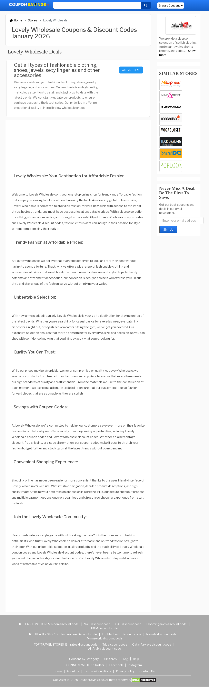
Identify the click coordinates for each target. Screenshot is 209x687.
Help (136, 659)
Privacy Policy (125, 671)
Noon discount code (65, 624)
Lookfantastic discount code (121, 634)
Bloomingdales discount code (166, 624)
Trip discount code (114, 644)
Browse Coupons (171, 5)
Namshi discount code (161, 634)
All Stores (110, 659)
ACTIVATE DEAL (131, 70)
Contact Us (147, 671)
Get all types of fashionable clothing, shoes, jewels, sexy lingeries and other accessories (57, 70)
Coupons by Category (84, 659)
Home (16, 20)
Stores (32, 20)
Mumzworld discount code (104, 638)
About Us (73, 671)
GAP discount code (128, 624)
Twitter (99, 665)
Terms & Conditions (97, 671)
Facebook (116, 665)
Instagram (135, 665)
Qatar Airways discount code (151, 644)
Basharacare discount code (78, 634)
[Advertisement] (78, 141)
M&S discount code (97, 624)
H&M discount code (104, 628)
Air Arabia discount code (104, 648)
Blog (125, 659)
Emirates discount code (81, 644)
